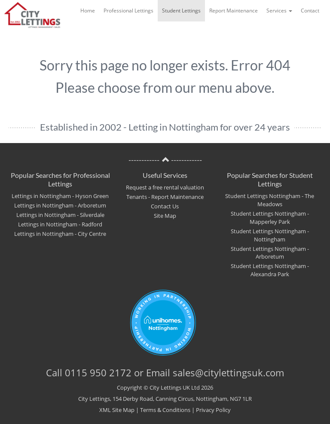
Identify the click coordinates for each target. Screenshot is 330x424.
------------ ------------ (165, 160)
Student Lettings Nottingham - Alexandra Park (270, 270)
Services (279, 10)
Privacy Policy (213, 410)
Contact (310, 10)
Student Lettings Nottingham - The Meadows (269, 200)
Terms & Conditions (165, 410)
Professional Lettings (128, 10)
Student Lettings (181, 10)
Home (87, 10)
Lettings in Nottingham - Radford (60, 224)
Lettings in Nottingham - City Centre (60, 234)
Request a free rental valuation (165, 187)
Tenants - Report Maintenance (165, 197)
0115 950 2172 (98, 372)
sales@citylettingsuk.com (228, 372)
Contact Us (165, 206)
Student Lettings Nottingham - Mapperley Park (270, 218)
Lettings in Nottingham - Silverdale (60, 215)
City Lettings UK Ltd (175, 387)
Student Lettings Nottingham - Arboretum (270, 253)
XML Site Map (116, 410)
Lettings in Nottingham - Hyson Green (60, 196)
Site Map (165, 216)
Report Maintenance (233, 10)
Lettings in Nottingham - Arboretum (60, 205)
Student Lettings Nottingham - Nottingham (270, 235)
